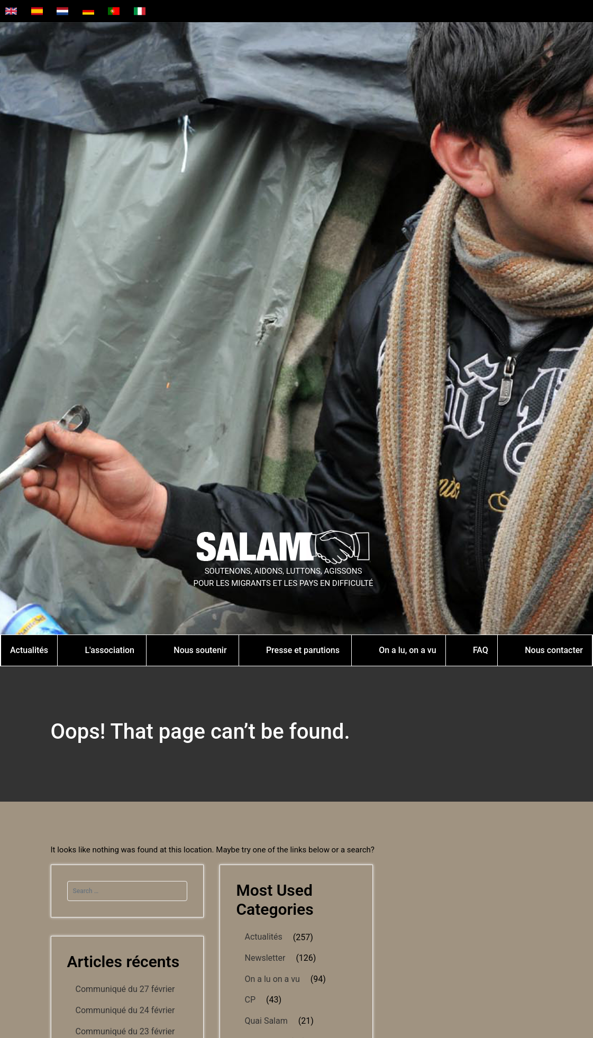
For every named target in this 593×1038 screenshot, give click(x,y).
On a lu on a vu (271, 979)
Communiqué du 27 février (125, 989)
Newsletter (264, 958)
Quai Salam (265, 1021)
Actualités (263, 937)
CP (250, 1000)
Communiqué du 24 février (125, 1010)
